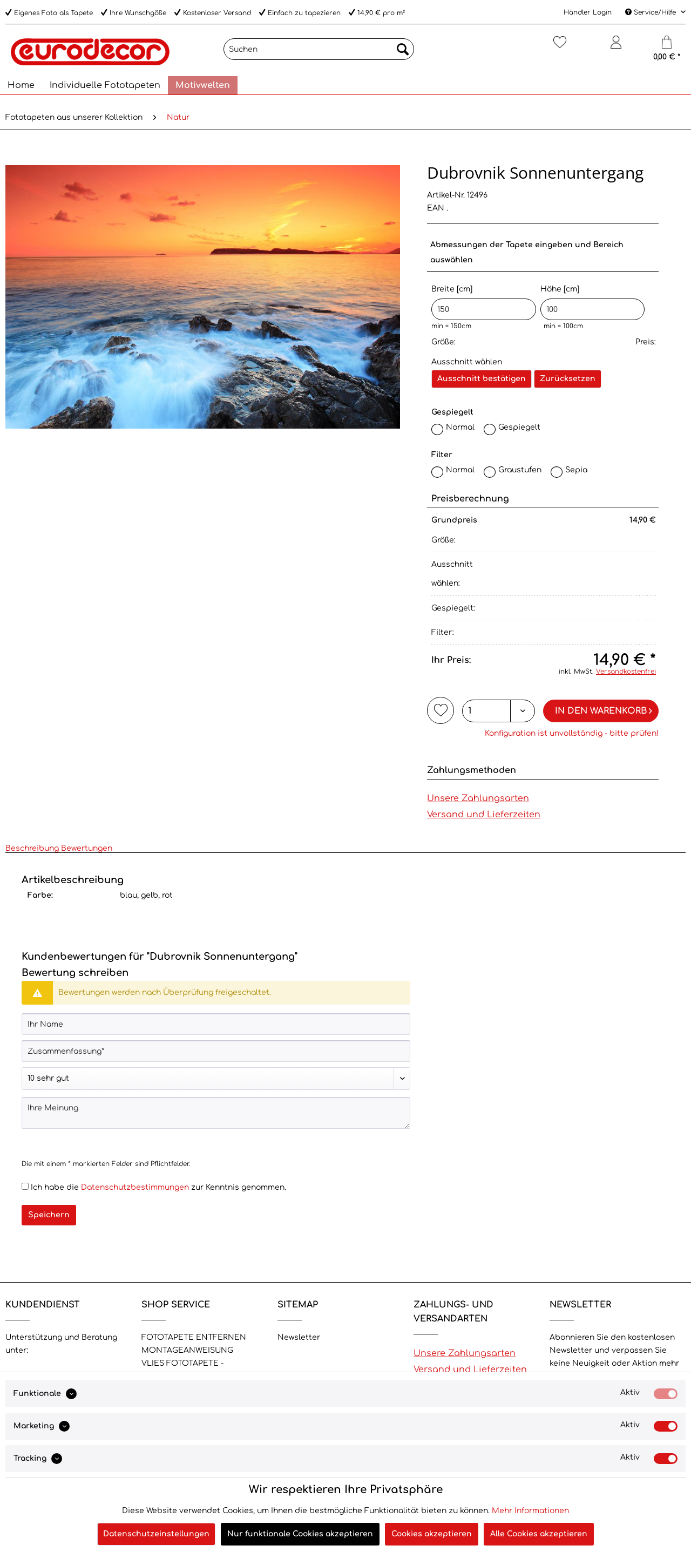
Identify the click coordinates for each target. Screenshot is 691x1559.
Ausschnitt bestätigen (481, 379)
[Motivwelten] (203, 85)
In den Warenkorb (603, 709)
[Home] (21, 85)
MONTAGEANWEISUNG (187, 1350)
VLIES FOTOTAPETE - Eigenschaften (182, 1369)
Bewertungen (86, 848)
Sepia (576, 470)
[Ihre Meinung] (216, 1113)
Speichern (49, 1215)
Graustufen (519, 470)
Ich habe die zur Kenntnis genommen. (158, 1187)
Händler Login (588, 12)
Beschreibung (32, 848)
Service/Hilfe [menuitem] (651, 12)
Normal (460, 427)
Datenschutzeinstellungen (156, 1534)
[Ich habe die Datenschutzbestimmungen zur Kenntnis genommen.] (25, 1186)
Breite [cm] (483, 302)
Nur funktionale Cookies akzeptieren (300, 1534)
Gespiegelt (519, 427)
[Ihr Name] (216, 1024)
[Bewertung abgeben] (216, 1078)
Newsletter (298, 1337)
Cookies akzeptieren (431, 1534)
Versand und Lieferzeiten (483, 814)
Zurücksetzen (567, 379)
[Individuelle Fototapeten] (105, 85)
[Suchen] (318, 49)
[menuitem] (318, 53)
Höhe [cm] (592, 302)
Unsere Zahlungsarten (478, 798)
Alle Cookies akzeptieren (538, 1534)
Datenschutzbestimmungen (135, 1187)
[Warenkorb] (667, 46)
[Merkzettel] (560, 46)
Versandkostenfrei (626, 671)
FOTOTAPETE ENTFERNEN (193, 1337)
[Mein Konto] (615, 46)
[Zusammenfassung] (216, 1051)
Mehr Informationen (530, 1511)
